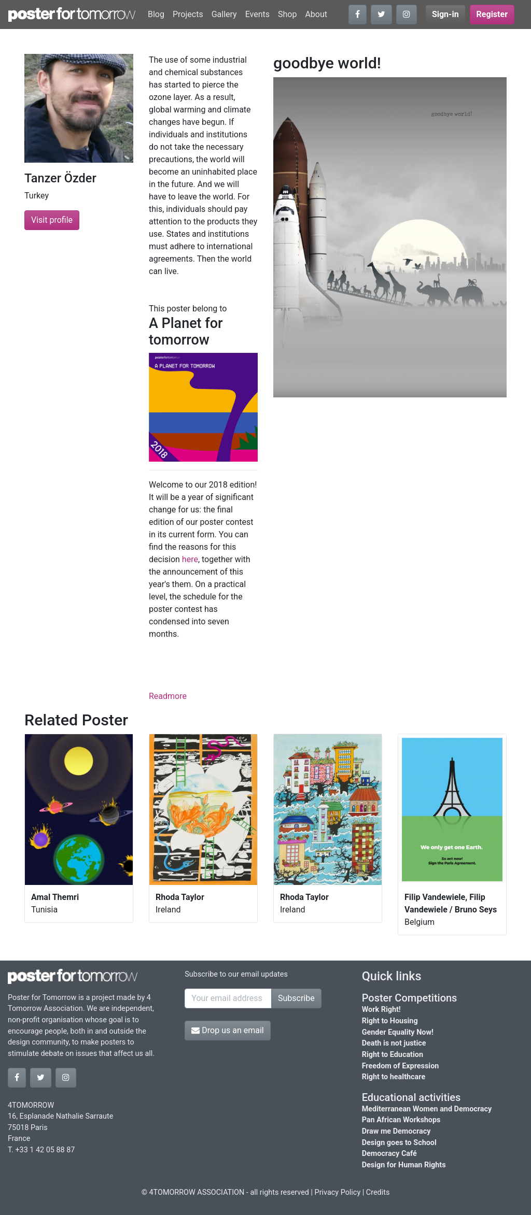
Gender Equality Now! (398, 1032)
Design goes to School (399, 1142)
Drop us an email (227, 1030)
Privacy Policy (338, 1192)
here (190, 559)
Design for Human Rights (404, 1165)
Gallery (224, 14)
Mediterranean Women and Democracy (427, 1109)
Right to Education (392, 1054)
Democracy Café (389, 1153)
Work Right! (381, 1009)
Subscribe (296, 998)
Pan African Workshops (401, 1120)
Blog (156, 14)
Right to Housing (390, 1021)
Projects (188, 14)
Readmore (168, 696)
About (316, 14)
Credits (378, 1192)
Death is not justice (394, 1043)
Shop (287, 14)
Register (492, 14)
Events (257, 14)
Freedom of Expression (400, 1066)
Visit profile (52, 220)
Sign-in (445, 14)
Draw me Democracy (396, 1131)
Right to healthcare (394, 1077)
